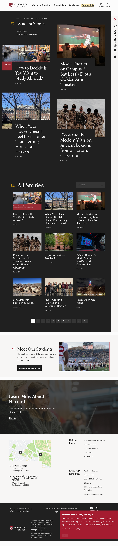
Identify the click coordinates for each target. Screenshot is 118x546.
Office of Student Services (94, 494)
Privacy (48, 509)
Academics (74, 5)
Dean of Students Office (93, 479)
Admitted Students (91, 448)
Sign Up (12, 418)
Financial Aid (60, 5)
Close (65, 536)
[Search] (108, 5)
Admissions (45, 5)
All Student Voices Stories (27, 34)
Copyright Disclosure (59, 509)
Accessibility (72, 509)
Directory (87, 483)
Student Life (88, 5)
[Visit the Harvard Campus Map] (30, 454)
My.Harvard (88, 456)
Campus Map (89, 475)
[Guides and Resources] (101, 5)
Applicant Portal (90, 444)
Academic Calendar (91, 471)
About (35, 5)
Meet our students (27, 368)
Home (18, 18)
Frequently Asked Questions (95, 440)
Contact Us (88, 452)
